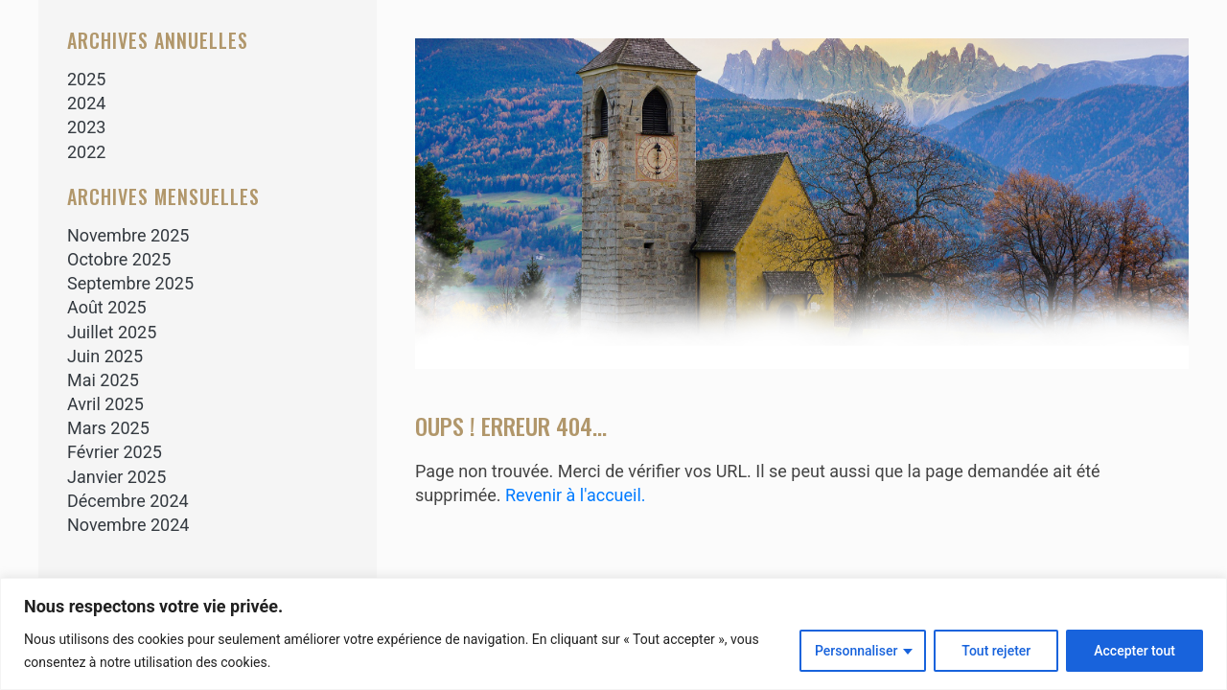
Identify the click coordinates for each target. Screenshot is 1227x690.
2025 (86, 79)
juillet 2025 (111, 332)
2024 (86, 103)
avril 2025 (105, 404)
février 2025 (114, 452)
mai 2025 (103, 380)
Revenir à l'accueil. (575, 495)
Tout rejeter (995, 650)
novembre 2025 (128, 235)
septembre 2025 (130, 283)
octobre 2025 (119, 259)
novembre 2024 (128, 525)
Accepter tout (1134, 650)
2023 (86, 127)
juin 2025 (105, 356)
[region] (613, 634)
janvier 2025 (116, 477)
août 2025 (107, 307)
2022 (86, 152)
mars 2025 (108, 428)
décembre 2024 (128, 501)
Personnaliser (856, 650)
